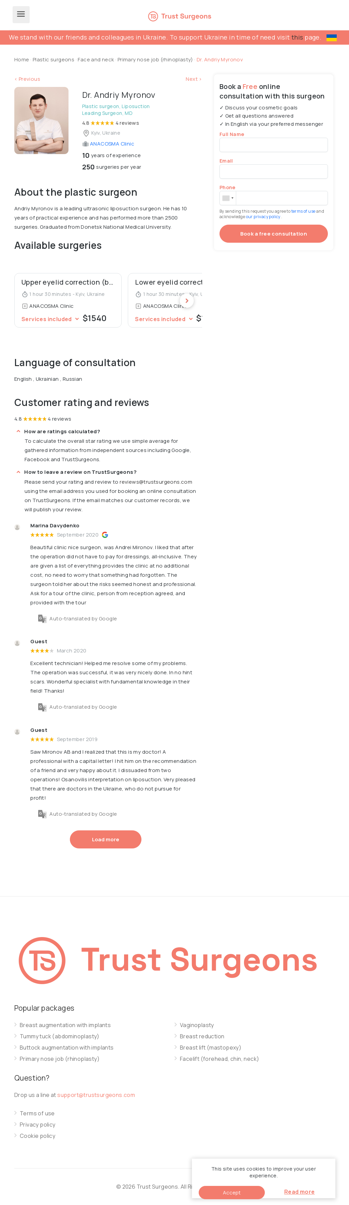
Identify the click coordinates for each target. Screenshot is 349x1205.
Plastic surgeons (53, 59)
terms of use (303, 211)
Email (226, 160)
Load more (105, 839)
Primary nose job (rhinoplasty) (156, 59)
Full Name (231, 134)
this (297, 37)
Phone (227, 187)
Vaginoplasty (197, 1025)
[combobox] (228, 198)
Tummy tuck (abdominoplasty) (60, 1036)
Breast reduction (202, 1036)
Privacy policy (38, 1124)
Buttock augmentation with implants (67, 1047)
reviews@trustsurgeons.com (156, 481)
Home (21, 59)
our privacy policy (264, 217)
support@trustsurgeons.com (96, 1095)
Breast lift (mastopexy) (210, 1047)
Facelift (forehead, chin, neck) (219, 1059)
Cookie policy (37, 1136)
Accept (232, 1192)
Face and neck (96, 59)
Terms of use (37, 1113)
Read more (299, 1191)
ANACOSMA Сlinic (108, 143)
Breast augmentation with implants (65, 1025)
